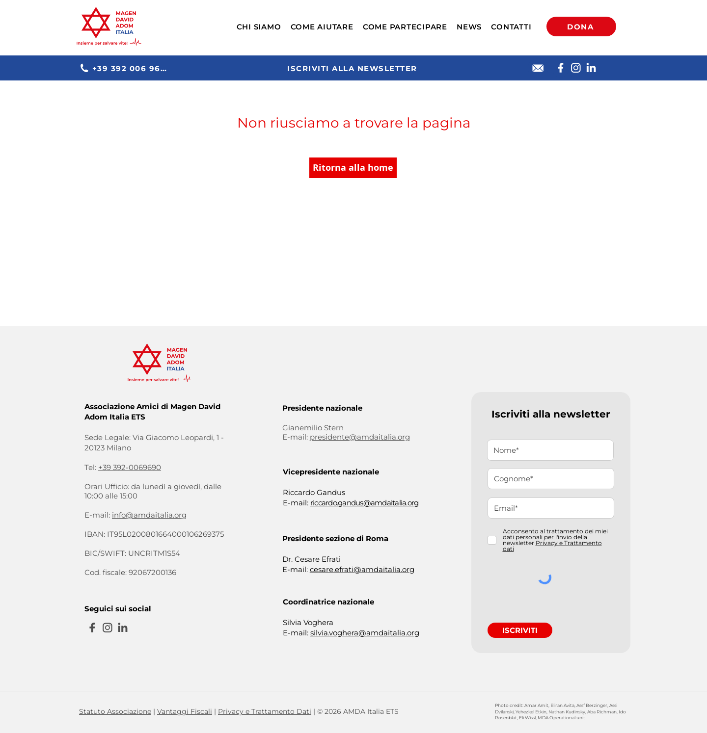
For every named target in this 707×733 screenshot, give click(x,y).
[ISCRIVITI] (520, 630)
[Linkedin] (590, 68)
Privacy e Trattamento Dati (264, 711)
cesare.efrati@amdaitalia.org (362, 569)
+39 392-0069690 (129, 467)
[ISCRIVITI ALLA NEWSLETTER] (353, 68)
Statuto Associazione (115, 711)
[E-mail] (538, 68)
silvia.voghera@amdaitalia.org (364, 632)
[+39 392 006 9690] (125, 68)
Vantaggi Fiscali (184, 711)
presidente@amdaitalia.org (360, 437)
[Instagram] (575, 68)
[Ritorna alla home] (353, 167)
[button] (259, 26)
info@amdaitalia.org (149, 515)
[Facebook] (560, 68)
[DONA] (581, 26)
